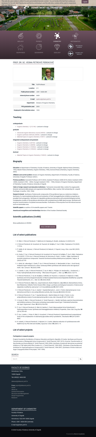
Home (13, 387)
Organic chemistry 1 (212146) (26, 126)
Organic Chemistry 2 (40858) (26, 145)
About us (14, 389)
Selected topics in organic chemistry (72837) (31, 137)
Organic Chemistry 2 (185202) (26, 149)
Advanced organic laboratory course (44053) (31, 133)
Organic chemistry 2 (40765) (26, 143)
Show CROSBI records (48, 227)
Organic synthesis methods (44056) (28, 135)
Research (14, 397)
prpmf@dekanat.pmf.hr (23, 385)
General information (17, 391)
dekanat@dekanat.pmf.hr (19, 381)
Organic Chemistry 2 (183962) (26, 147)
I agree (85, 2)
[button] (7, 15)
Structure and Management (20, 393)
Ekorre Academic (79, 434)
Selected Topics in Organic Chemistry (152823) (31, 155)
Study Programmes (17, 395)
